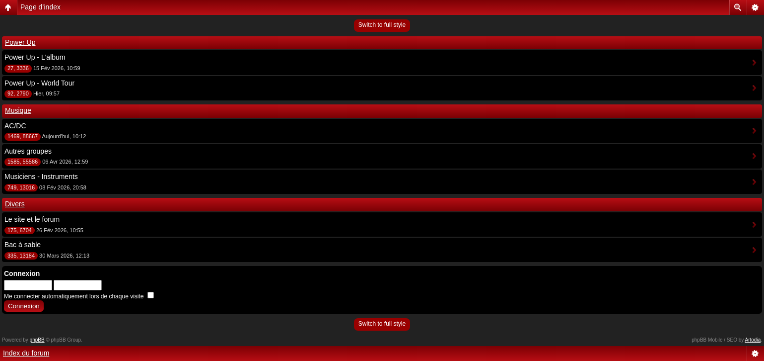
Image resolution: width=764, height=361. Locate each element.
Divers (15, 204)
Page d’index (40, 7)
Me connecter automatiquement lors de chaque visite (79, 296)
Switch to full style (382, 24)
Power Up (20, 42)
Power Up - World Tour (39, 83)
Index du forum (26, 353)
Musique (18, 110)
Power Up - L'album (35, 57)
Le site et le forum (32, 219)
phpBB (37, 340)
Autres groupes (28, 151)
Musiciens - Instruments (41, 176)
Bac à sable (22, 245)
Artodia (753, 340)
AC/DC (15, 126)
